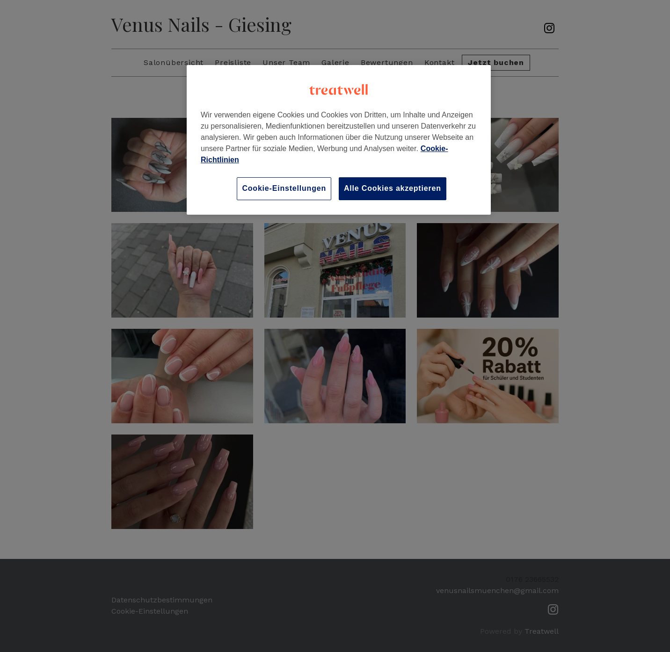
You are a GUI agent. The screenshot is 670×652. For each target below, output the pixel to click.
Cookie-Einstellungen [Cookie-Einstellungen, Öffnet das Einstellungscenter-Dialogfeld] (284, 188)
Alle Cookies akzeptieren (392, 188)
